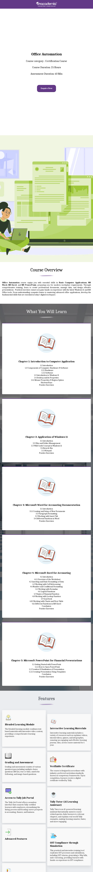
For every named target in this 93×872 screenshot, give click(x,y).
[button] (3, 4)
